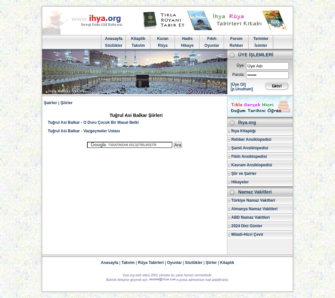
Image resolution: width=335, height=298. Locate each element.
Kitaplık (227, 262)
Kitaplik (138, 38)
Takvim (138, 45)
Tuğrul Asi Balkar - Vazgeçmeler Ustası (84, 131)
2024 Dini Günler (246, 226)
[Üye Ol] (238, 84)
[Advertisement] (134, 198)
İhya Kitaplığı (243, 131)
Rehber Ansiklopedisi (251, 139)
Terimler (260, 38)
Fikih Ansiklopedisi (249, 156)
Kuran (162, 38)
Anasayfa (113, 38)
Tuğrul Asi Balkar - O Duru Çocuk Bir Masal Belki (93, 122)
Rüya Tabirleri (151, 262)
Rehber (236, 45)
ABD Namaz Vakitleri (250, 217)
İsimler (261, 45)
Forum (236, 38)
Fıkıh (211, 38)
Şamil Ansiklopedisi (249, 148)
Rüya (163, 45)
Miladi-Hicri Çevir (247, 234)
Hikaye (187, 45)
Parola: (238, 74)
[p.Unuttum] (242, 89)
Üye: (241, 65)
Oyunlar (211, 45)
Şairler (50, 102)
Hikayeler (240, 182)
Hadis (187, 38)
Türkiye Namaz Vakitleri (253, 200)
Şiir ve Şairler (243, 173)
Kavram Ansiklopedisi (251, 165)
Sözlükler (113, 45)
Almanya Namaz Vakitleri (254, 209)
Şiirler (67, 102)
